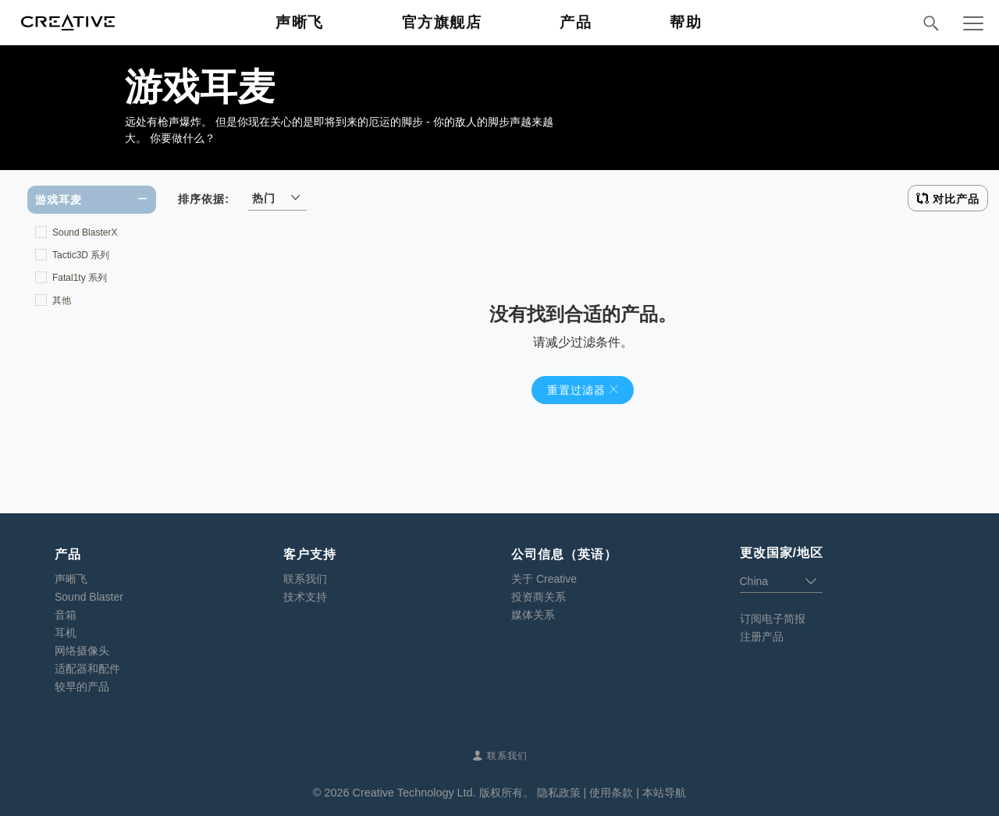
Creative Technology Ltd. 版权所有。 (442, 792)
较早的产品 (82, 686)
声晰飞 (71, 579)
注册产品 (762, 636)
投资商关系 (538, 597)
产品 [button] (576, 22)
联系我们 (305, 579)
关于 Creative (544, 579)
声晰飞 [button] (300, 22)
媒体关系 (533, 614)
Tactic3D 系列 (80, 255)
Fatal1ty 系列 (79, 277)
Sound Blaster (89, 597)
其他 (61, 300)
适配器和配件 (87, 668)
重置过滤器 (576, 390)
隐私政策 (559, 792)
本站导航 (664, 792)
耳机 (65, 632)
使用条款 (611, 792)
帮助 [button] (686, 22)
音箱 (65, 614)
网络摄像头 (82, 650)
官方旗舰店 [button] (442, 22)
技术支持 (305, 597)
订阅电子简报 (772, 618)
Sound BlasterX (84, 232)
